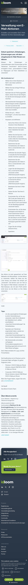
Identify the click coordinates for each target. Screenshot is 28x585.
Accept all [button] (9, 579)
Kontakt (3, 549)
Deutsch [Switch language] (5, 494)
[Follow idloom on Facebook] (12, 459)
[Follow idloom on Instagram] (15, 459)
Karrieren (3, 551)
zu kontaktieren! (8, 381)
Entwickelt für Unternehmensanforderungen (13, 523)
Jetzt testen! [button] (5, 435)
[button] (4, 492)
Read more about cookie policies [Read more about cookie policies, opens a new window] (11, 565)
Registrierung (5, 506)
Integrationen (5, 513)
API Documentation (6, 537)
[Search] (21, 3)
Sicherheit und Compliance (8, 520)
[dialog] (14, 572)
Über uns (3, 547)
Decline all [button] (19, 579)
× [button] (26, 560)
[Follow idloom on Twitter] (8, 459)
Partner (3, 554)
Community (4, 518)
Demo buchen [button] (9, 469)
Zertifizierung (4, 515)
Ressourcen (4, 535)
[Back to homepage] (7, 483)
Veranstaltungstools (6, 508)
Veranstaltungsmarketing (8, 511)
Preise (3, 532)
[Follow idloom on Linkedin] (4, 459)
